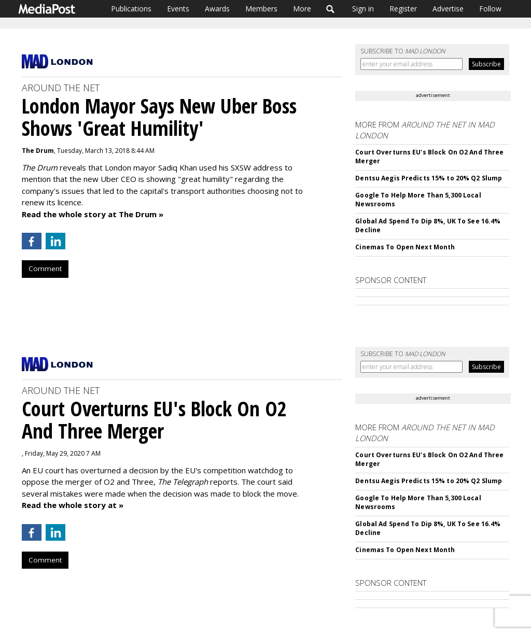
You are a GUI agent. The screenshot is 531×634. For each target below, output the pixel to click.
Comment (45, 268)
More (302, 8)
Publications (131, 8)
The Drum (38, 150)
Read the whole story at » (72, 505)
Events (178, 8)
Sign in (363, 8)
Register (403, 8)
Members (261, 8)
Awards (217, 8)
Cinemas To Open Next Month (405, 247)
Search (330, 9)
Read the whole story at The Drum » (92, 214)
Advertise (448, 8)
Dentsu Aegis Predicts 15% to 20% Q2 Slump (428, 178)
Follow (490, 8)
